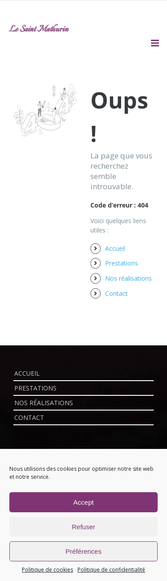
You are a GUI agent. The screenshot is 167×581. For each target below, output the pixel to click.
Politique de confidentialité (111, 569)
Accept (83, 502)
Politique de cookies (47, 569)
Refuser (83, 527)
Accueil (115, 248)
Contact (116, 293)
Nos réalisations (128, 278)
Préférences (83, 551)
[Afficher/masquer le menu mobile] (155, 43)
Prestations (121, 263)
